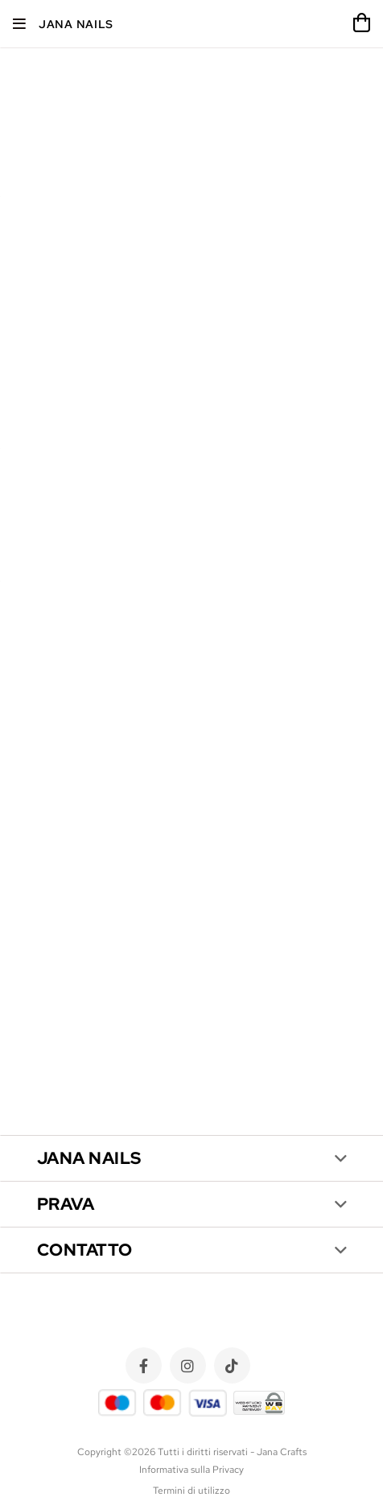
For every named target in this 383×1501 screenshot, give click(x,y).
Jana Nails (76, 24)
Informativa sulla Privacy (191, 1469)
